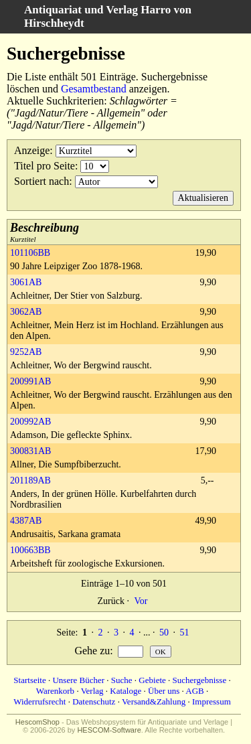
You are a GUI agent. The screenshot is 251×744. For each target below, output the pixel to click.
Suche (122, 680)
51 (184, 632)
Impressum (211, 701)
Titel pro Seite (44, 165)
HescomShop (37, 722)
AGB (194, 691)
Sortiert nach (41, 181)
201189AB (30, 480)
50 (164, 632)
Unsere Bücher (78, 680)
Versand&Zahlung (153, 701)
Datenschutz (93, 701)
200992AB (30, 422)
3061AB (25, 282)
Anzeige (32, 150)
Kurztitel (44, 232)
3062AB (25, 312)
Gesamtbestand (94, 88)
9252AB (25, 352)
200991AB (30, 381)
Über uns (163, 691)
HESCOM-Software (109, 730)
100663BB (30, 550)
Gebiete (152, 680)
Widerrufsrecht (39, 701)
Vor (140, 601)
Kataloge (125, 691)
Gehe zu (92, 650)
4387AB (25, 521)
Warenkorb (55, 691)
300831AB (30, 451)
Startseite (29, 680)
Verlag (92, 691)
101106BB (30, 253)
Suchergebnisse (200, 680)
